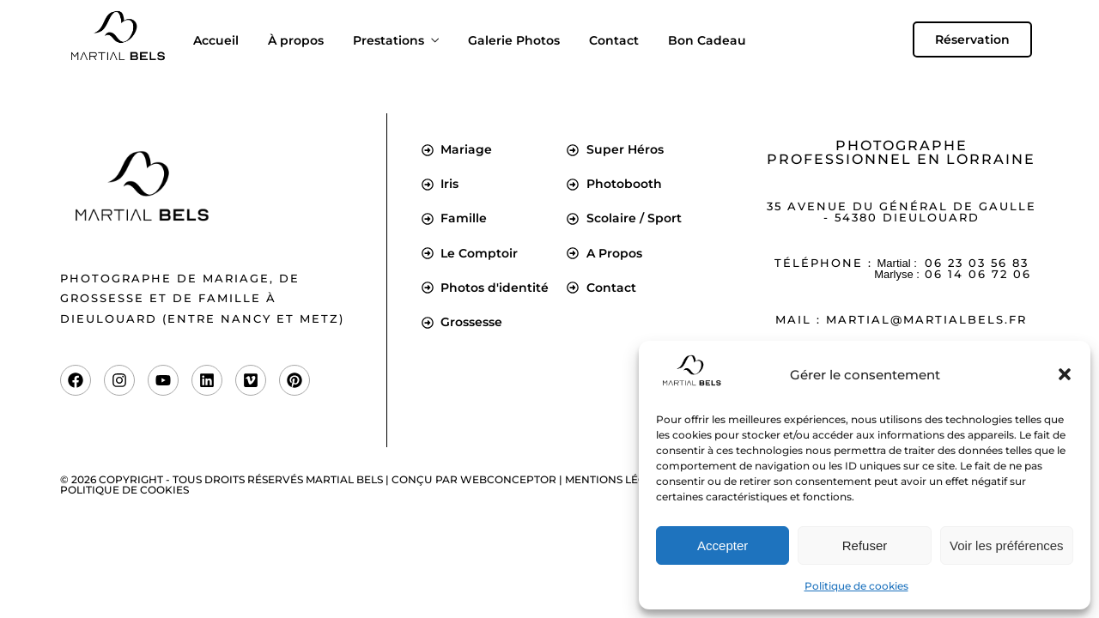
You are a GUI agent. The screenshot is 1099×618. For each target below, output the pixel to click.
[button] (1064, 374)
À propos (296, 40)
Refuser (865, 545)
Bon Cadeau (707, 40)
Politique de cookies (856, 585)
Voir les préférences (1007, 545)
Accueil (216, 40)
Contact (614, 40)
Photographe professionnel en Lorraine (901, 152)
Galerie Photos (514, 40)
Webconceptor (508, 479)
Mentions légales (618, 479)
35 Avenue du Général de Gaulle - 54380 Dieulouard (901, 211)
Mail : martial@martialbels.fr (901, 319)
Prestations (388, 40)
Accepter (722, 545)
